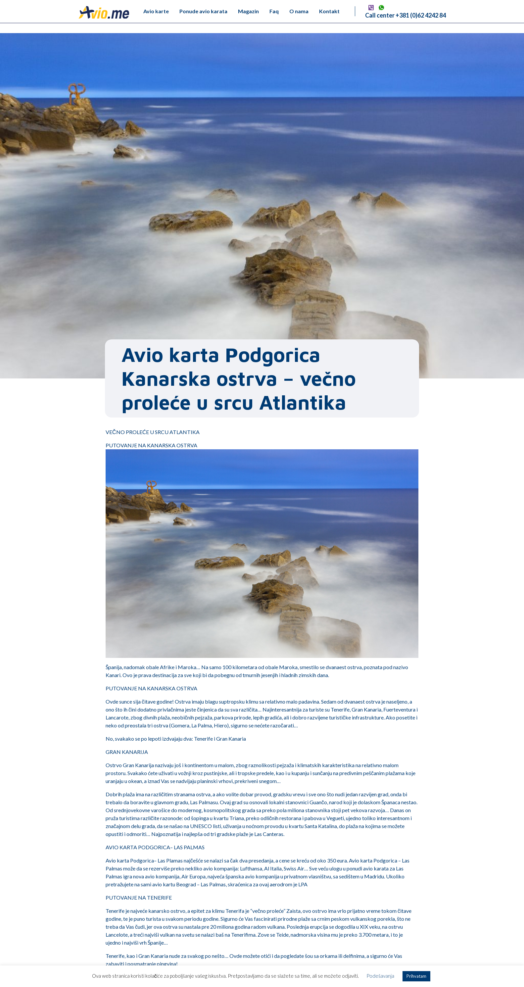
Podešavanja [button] (380, 976)
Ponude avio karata (203, 11)
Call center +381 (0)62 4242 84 (405, 15)
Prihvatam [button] (416, 976)
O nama (299, 11)
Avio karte (156, 11)
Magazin (248, 11)
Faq (274, 11)
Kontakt (329, 11)
